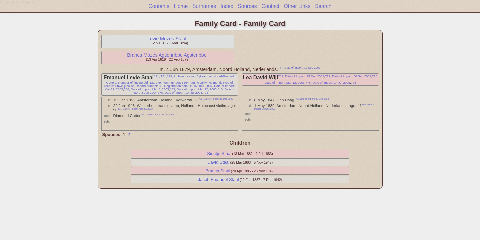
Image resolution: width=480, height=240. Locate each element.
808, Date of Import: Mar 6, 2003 (146, 89)
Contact (270, 6)
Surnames (204, 6)
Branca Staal (217, 170)
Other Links (297, 6)
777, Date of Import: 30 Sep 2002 (299, 67)
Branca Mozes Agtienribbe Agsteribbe (166, 55)
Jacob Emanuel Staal (218, 179)
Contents (159, 6)
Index (227, 6)
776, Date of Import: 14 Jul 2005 (180, 92)
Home (181, 6)
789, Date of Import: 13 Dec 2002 (301, 76)
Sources (247, 6)
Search (323, 6)
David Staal (218, 162)
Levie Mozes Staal (166, 38)
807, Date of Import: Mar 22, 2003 (135, 109)
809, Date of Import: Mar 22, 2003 (193, 89)
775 (205, 92)
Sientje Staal (219, 153)
